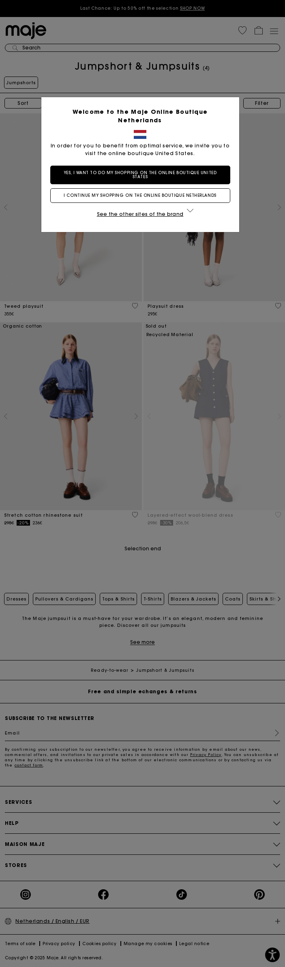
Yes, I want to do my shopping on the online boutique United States (142, 174)
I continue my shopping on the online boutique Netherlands (142, 195)
